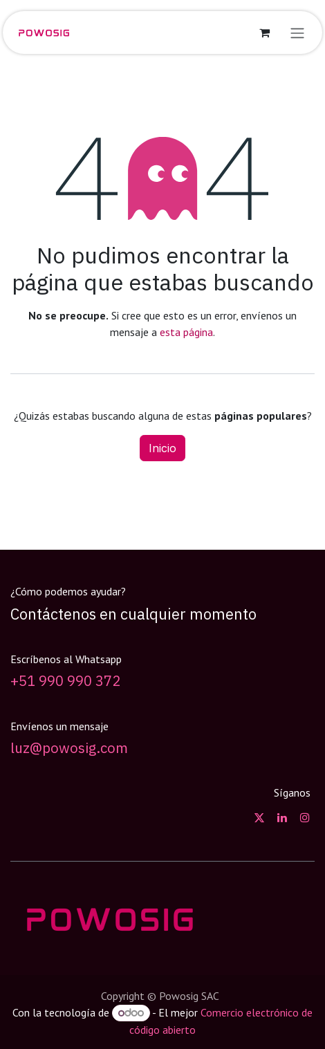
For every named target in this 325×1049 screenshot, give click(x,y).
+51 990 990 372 (65, 680)
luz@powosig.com (69, 748)
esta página (186, 332)
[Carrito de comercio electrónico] (264, 32)
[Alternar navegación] (297, 32)
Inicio (162, 448)
